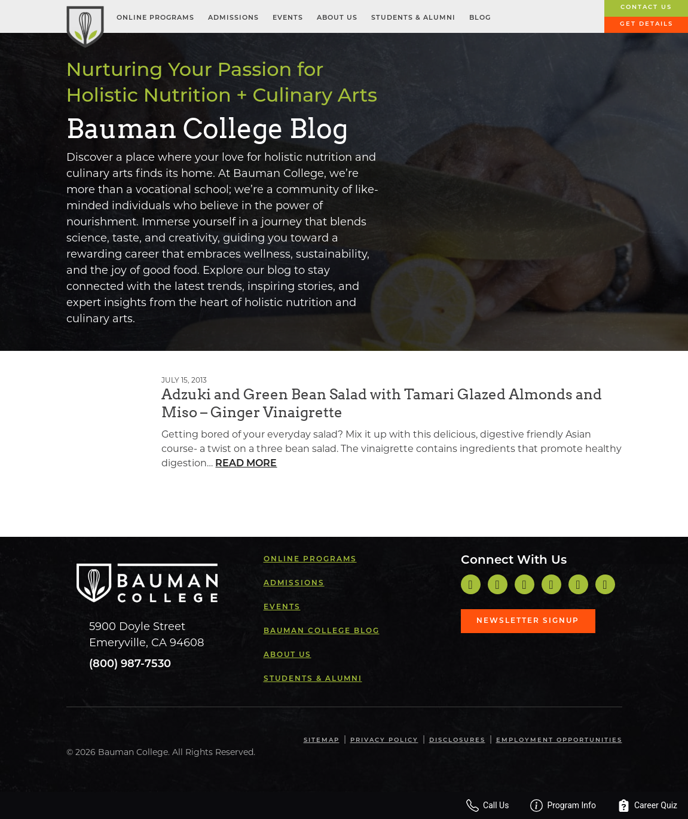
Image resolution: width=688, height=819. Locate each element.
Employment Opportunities (559, 740)
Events (288, 18)
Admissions (233, 18)
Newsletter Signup (527, 621)
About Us (337, 18)
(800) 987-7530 (130, 664)
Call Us (487, 805)
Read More (246, 464)
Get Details (646, 24)
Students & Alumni (413, 18)
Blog (480, 18)
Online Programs (155, 18)
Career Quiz (647, 805)
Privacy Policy (384, 740)
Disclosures (457, 740)
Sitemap (322, 740)
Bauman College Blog (322, 631)
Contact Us (646, 7)
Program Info (563, 805)
